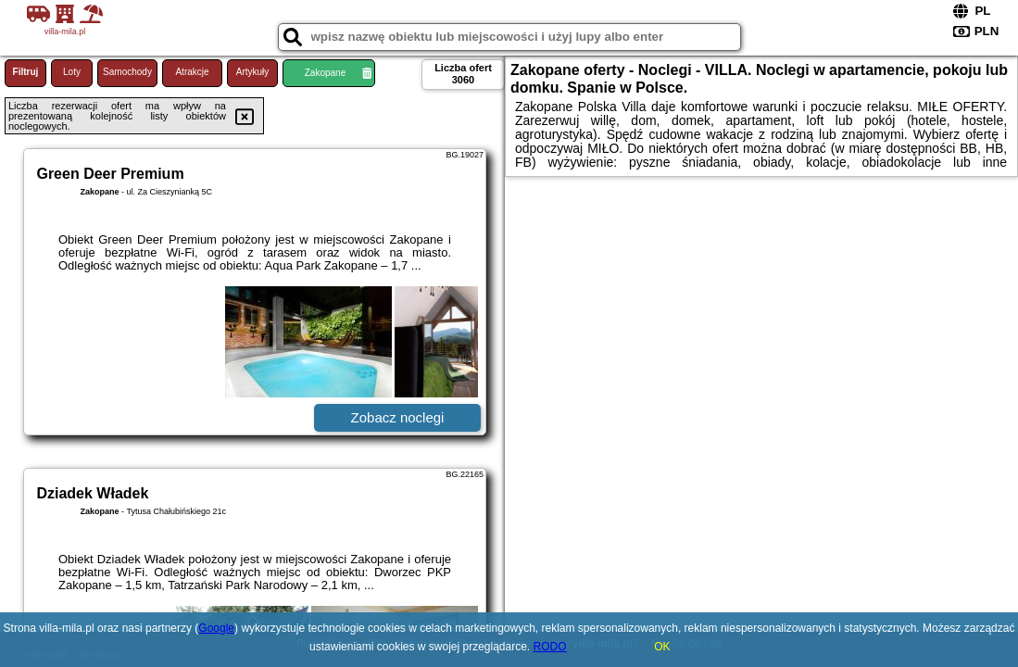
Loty (72, 72)
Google (216, 628)
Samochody (127, 72)
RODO (550, 646)
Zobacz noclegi (398, 417)
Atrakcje (191, 72)
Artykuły (253, 72)
